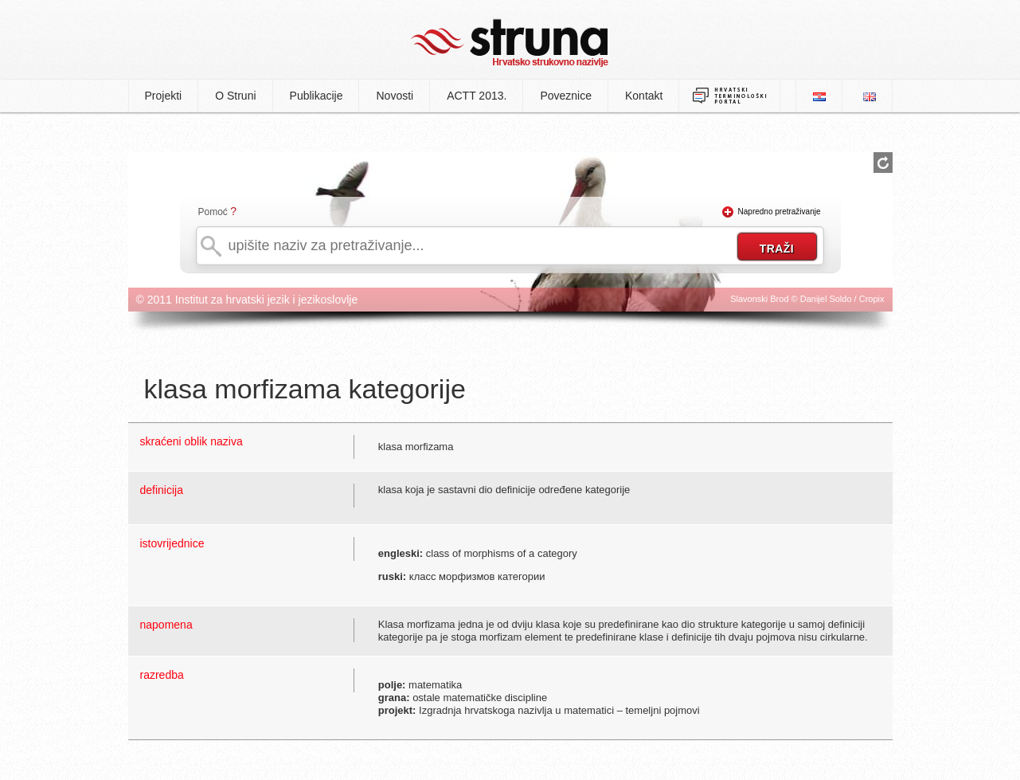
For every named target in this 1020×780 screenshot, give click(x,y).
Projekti (163, 95)
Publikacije (316, 95)
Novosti (394, 95)
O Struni (235, 95)
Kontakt (643, 95)
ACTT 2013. (476, 95)
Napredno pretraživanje (779, 211)
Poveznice (566, 95)
